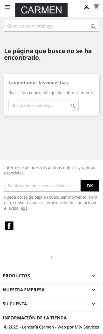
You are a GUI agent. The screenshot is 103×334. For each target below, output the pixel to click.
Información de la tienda (35, 318)
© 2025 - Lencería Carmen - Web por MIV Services (51, 327)
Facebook (9, 225)
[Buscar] (51, 26)
